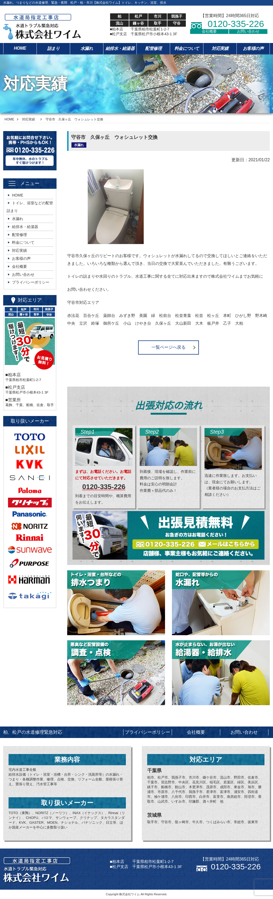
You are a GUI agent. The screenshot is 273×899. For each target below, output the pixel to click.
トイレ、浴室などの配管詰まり (30, 207)
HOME (20, 48)
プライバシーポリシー (30, 282)
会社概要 (209, 31)
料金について (186, 48)
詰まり (53, 48)
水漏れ (87, 48)
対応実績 (220, 48)
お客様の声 (253, 48)
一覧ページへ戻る (168, 347)
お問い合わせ (248, 31)
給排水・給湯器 (120, 48)
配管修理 (153, 48)
